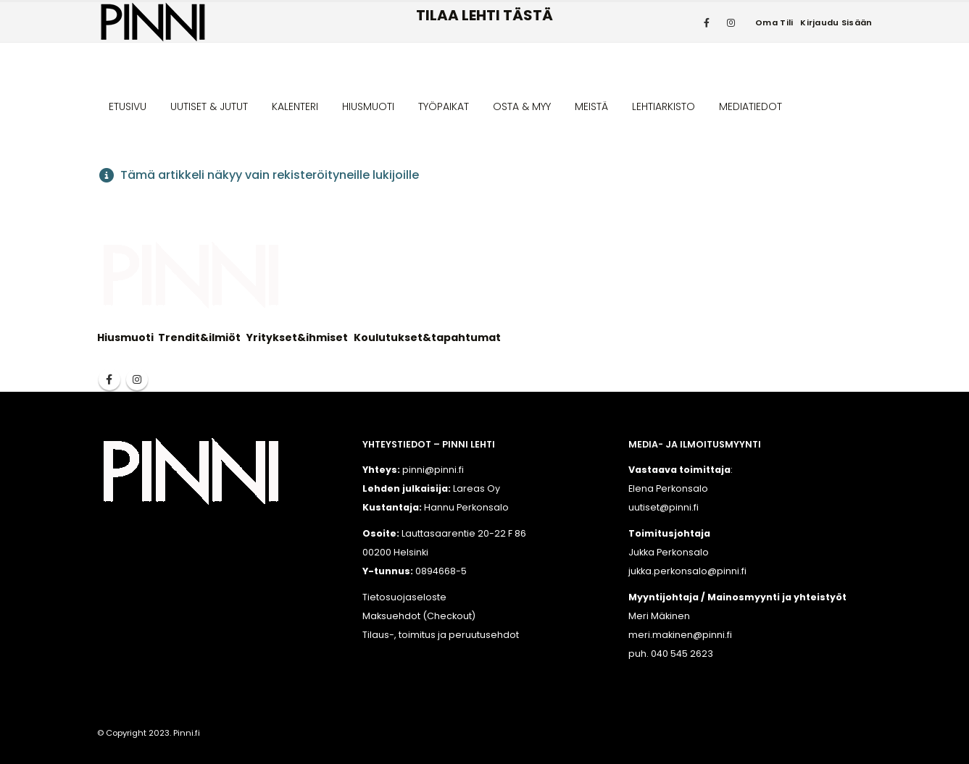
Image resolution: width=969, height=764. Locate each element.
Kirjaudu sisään (836, 22)
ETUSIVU (127, 106)
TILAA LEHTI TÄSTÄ (484, 15)
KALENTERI (295, 106)
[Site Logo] (153, 22)
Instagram (137, 379)
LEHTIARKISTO (663, 106)
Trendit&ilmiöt (199, 337)
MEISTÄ (591, 106)
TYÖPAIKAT (443, 106)
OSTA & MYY (522, 106)
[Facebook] (706, 22)
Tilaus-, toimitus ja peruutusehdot (440, 635)
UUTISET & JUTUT (209, 106)
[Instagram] (730, 22)
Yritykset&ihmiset (297, 337)
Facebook (109, 379)
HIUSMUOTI (368, 106)
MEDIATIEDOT (750, 106)
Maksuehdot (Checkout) (418, 616)
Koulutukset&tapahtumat (427, 337)
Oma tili (774, 22)
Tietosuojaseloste (404, 597)
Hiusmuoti (125, 337)
